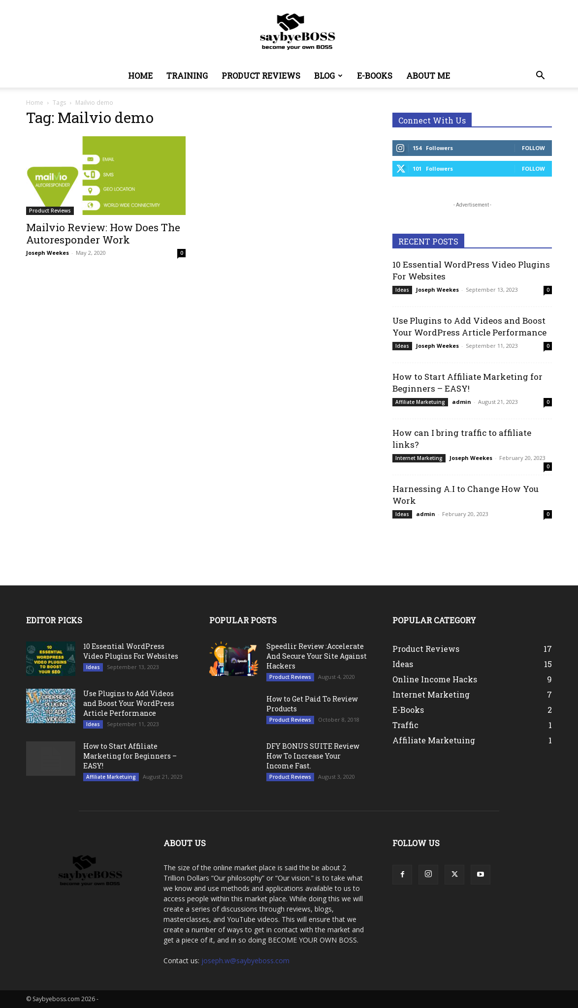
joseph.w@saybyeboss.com (245, 960)
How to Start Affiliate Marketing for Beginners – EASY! (467, 382)
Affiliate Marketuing (420, 401)
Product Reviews (261, 75)
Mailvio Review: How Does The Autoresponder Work (103, 233)
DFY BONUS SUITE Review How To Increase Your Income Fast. (312, 755)
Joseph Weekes (47, 252)
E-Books (374, 75)
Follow (533, 148)
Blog (328, 75)
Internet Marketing (419, 458)
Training (187, 75)
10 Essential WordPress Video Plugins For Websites (130, 651)
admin (461, 401)
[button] (540, 76)
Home (140, 75)
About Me (428, 75)
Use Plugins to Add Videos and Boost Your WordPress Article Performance (469, 326)
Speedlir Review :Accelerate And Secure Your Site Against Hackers (316, 656)
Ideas (402, 289)
